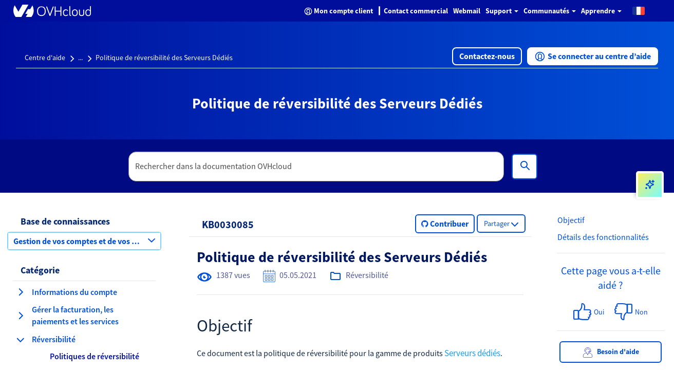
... (80, 57)
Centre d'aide (45, 57)
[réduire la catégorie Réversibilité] (20, 340)
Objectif (571, 220)
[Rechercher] (524, 166)
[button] (638, 10)
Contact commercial (416, 10)
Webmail (466, 10)
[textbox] (316, 166)
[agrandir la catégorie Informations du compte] (20, 292)
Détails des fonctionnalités (603, 237)
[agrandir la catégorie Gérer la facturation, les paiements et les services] (20, 315)
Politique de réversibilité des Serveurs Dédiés (164, 57)
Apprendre (601, 10)
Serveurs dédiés (472, 353)
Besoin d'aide (611, 352)
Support (501, 10)
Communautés (549, 10)
